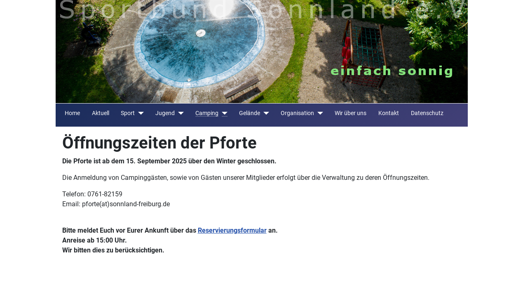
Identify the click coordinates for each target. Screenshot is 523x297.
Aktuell (100, 113)
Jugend (165, 113)
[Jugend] (179, 113)
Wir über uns (350, 113)
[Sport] (139, 113)
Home (72, 113)
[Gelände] (264, 113)
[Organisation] (318, 113)
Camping (206, 113)
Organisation (297, 113)
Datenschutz (427, 113)
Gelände (249, 113)
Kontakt (388, 113)
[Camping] (222, 113)
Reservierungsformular (232, 230)
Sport (128, 113)
